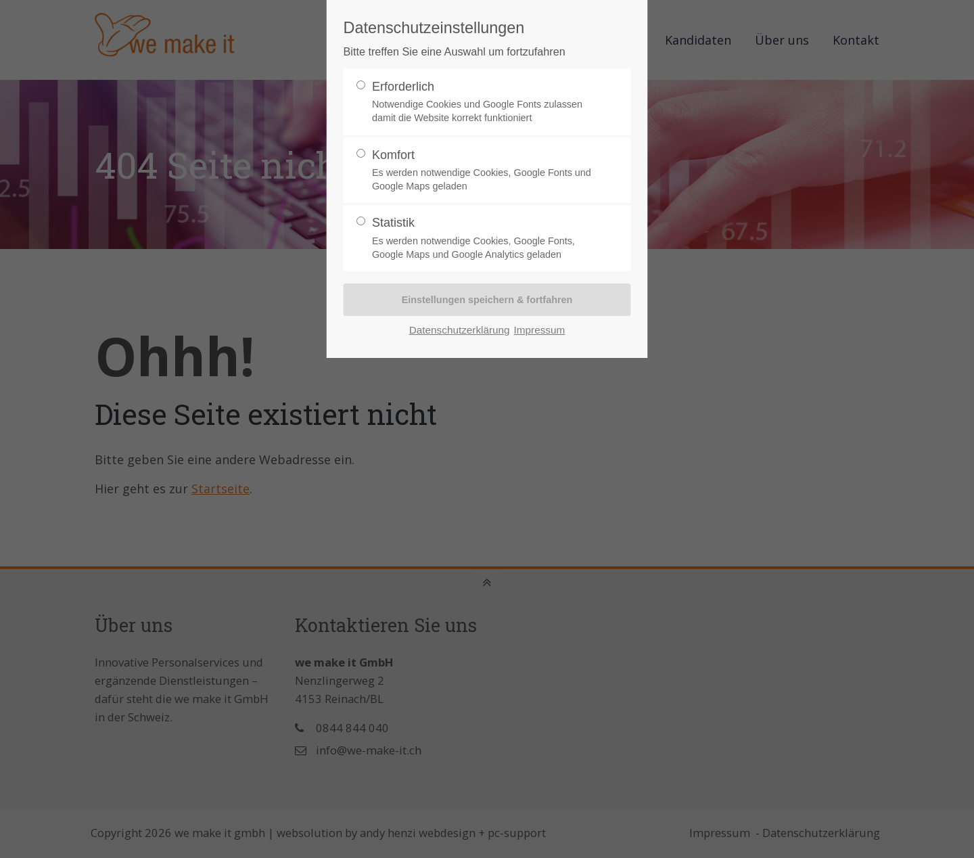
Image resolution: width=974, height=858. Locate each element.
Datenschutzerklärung (459, 330)
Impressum (539, 330)
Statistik (481, 238)
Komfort (481, 171)
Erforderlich (481, 102)
